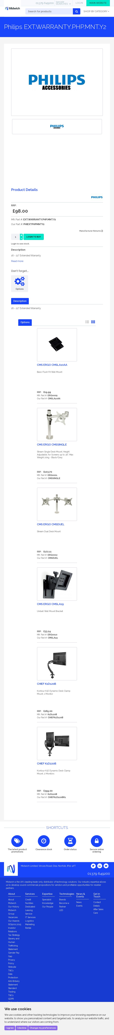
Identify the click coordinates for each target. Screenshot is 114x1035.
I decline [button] (21, 1028)
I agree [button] (10, 1028)
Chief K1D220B (46, 763)
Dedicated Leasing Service (30, 910)
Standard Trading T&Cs (12, 991)
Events (79, 906)
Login (79, 3)
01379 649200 (45, 3)
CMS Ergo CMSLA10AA (52, 364)
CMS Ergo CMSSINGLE (52, 444)
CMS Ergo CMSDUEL (50, 524)
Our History (13, 906)
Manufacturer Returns (91, 231)
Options (25, 322)
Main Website (98, 3)
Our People (47, 906)
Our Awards (13, 921)
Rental (28, 928)
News (79, 902)
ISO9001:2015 (14, 924)
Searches (62, 3)
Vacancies (13, 917)
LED (61, 910)
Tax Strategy (14, 935)
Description (20, 301)
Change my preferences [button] (43, 1028)
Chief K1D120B (46, 683)
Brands (62, 899)
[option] (57, 126)
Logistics (29, 921)
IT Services (30, 917)
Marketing (30, 924)
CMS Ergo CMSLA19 (50, 604)
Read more (17, 261)
